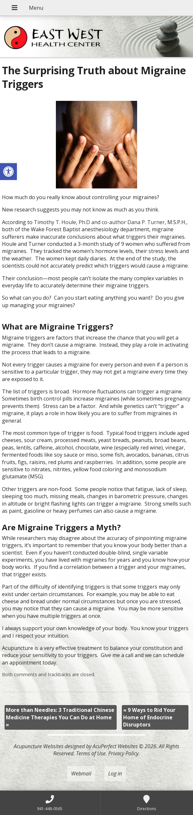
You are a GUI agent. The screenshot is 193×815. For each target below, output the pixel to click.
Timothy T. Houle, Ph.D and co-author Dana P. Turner (99, 222)
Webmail (81, 773)
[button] (8, 171)
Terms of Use (91, 753)
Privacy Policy (123, 753)
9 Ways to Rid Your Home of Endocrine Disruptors (149, 717)
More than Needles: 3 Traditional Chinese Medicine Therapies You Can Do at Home (60, 717)
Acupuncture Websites (38, 746)
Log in (115, 773)
